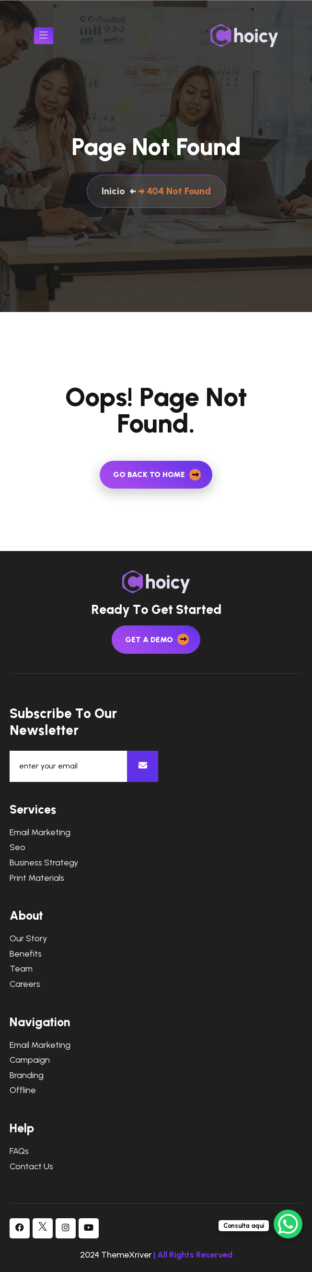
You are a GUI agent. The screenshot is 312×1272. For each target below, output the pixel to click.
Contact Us (31, 1167)
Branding (27, 1075)
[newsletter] (142, 766)
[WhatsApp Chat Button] (288, 1224)
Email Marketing (40, 833)
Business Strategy (44, 863)
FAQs (19, 1151)
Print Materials (37, 878)
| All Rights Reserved (192, 1254)
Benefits (26, 954)
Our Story (28, 939)
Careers (25, 984)
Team (21, 969)
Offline (23, 1090)
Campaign (30, 1060)
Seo (17, 847)
